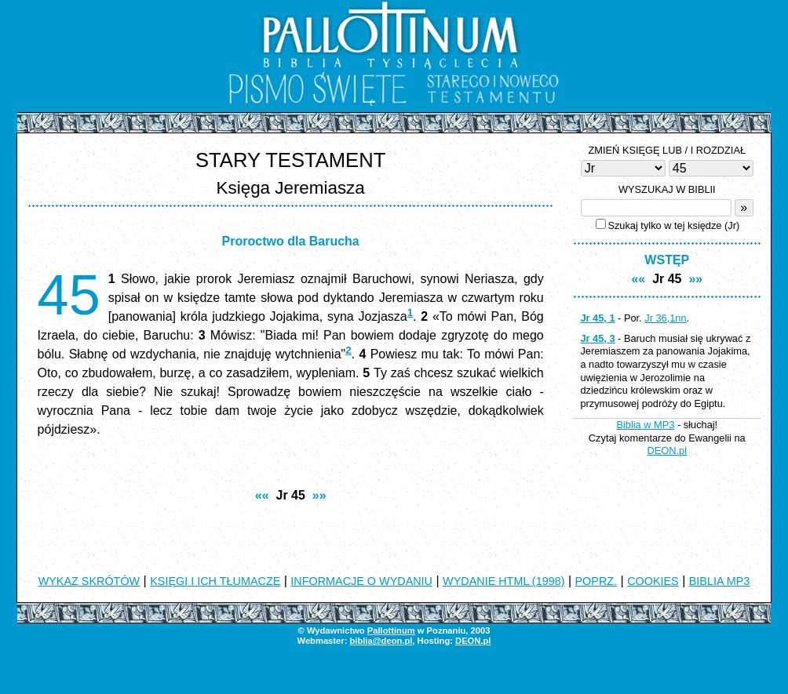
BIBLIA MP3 (719, 581)
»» (319, 495)
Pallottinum (391, 630)
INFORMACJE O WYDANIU (361, 581)
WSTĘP (666, 260)
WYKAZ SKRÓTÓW (89, 581)
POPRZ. (596, 581)
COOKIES (653, 581)
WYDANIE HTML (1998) (503, 581)
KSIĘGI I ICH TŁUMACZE (215, 581)
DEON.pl (668, 450)
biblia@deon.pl (380, 640)
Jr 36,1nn (665, 318)
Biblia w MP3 (645, 425)
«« (262, 495)
